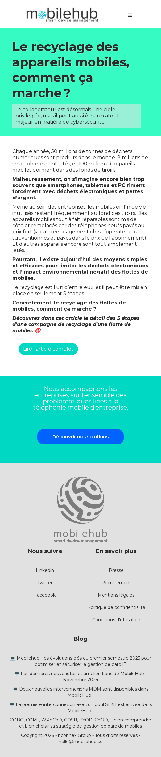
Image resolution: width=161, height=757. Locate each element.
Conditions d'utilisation (116, 620)
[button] (130, 15)
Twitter (44, 582)
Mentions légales (116, 595)
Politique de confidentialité (116, 607)
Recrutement (116, 582)
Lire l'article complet (48, 349)
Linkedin (45, 570)
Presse (116, 570)
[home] (60, 15)
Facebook (45, 595)
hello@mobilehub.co (81, 741)
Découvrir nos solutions (80, 437)
